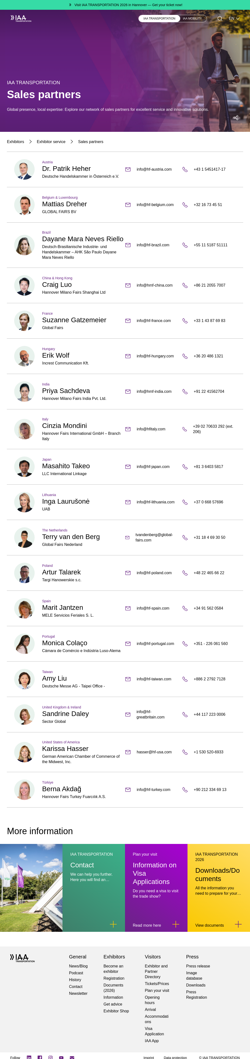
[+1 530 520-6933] (209, 752)
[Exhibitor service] (51, 142)
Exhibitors (54, 18)
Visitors (74, 18)
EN (234, 18)
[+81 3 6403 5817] (209, 467)
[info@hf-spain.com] (151, 608)
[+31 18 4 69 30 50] (209, 537)
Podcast (76, 973)
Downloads (195, 985)
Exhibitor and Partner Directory (156, 971)
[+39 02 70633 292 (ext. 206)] (209, 429)
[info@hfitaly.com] (151, 429)
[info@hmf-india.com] (151, 392)
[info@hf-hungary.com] (151, 356)
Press (113, 18)
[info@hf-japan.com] (151, 467)
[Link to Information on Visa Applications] (176, 924)
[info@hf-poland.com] (151, 573)
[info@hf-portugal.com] (151, 644)
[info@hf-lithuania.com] (151, 502)
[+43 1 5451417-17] (209, 169)
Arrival (150, 1009)
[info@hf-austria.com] (151, 169)
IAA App (152, 1041)
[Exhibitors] (15, 142)
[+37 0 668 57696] (209, 502)
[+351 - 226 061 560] (209, 644)
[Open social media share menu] (236, 118)
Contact (76, 987)
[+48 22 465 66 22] (209, 573)
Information (113, 997)
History (75, 980)
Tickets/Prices (157, 984)
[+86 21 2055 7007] (209, 285)
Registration (114, 978)
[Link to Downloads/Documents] (238, 924)
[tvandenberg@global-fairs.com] (151, 537)
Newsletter (78, 993)
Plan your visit (157, 990)
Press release (198, 966)
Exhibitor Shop (116, 1011)
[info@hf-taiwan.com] (151, 679)
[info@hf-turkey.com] (151, 790)
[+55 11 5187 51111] (209, 245)
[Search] (220, 18)
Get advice (113, 1004)
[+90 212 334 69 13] (209, 790)
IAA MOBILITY (192, 18)
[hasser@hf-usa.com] (151, 752)
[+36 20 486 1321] (209, 356)
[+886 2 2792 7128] (209, 679)
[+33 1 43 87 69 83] (209, 321)
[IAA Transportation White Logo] (19, 18)
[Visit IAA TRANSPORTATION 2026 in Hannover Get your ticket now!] (125, 4)
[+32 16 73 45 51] (209, 205)
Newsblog (94, 18)
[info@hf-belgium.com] (151, 205)
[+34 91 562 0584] (209, 608)
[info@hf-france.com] (151, 321)
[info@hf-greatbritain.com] (151, 714)
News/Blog (78, 966)
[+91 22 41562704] (209, 392)
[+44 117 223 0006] (209, 714)
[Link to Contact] (113, 924)
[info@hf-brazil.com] (151, 245)
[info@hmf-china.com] (151, 285)
